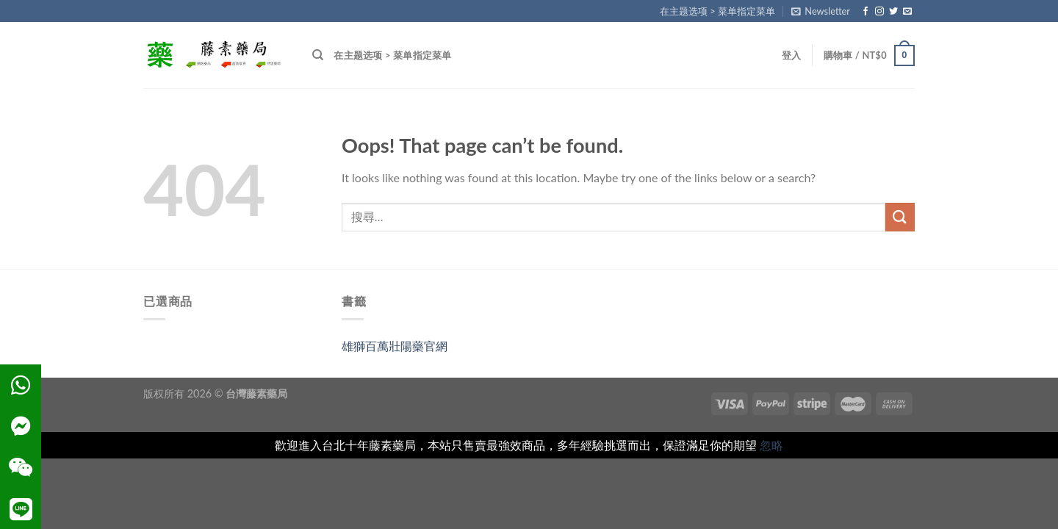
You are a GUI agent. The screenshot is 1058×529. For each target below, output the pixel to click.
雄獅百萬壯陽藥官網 (394, 346)
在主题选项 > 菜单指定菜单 (717, 11)
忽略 (771, 445)
